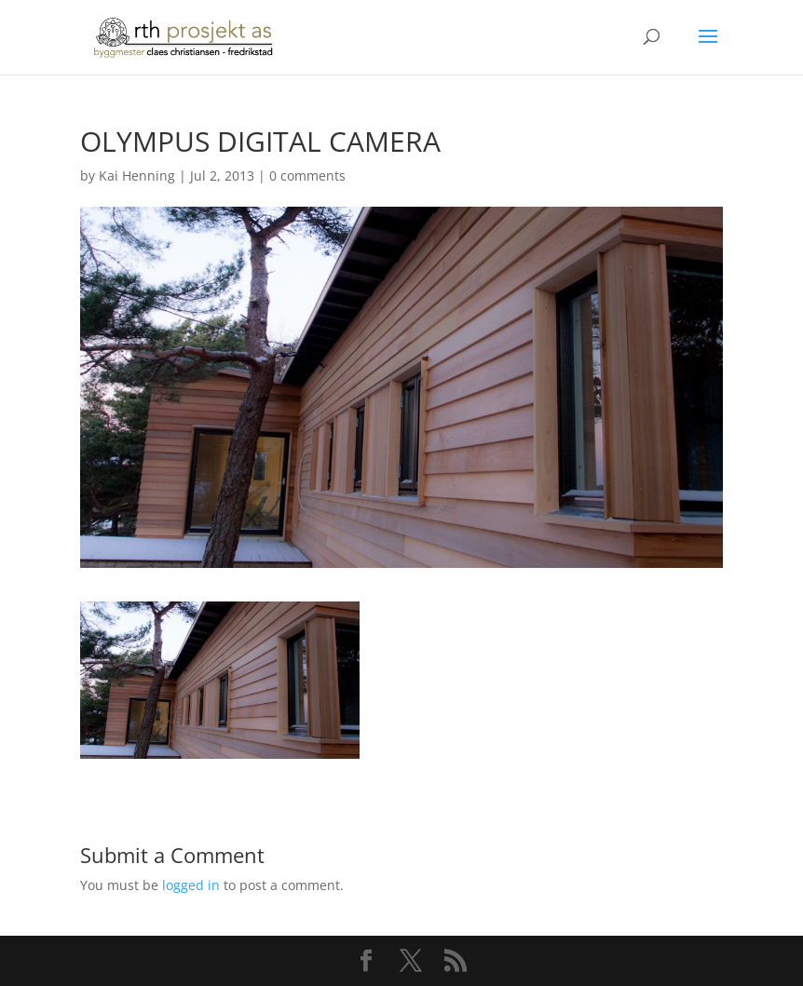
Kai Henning (137, 175)
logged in (191, 885)
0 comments (307, 175)
